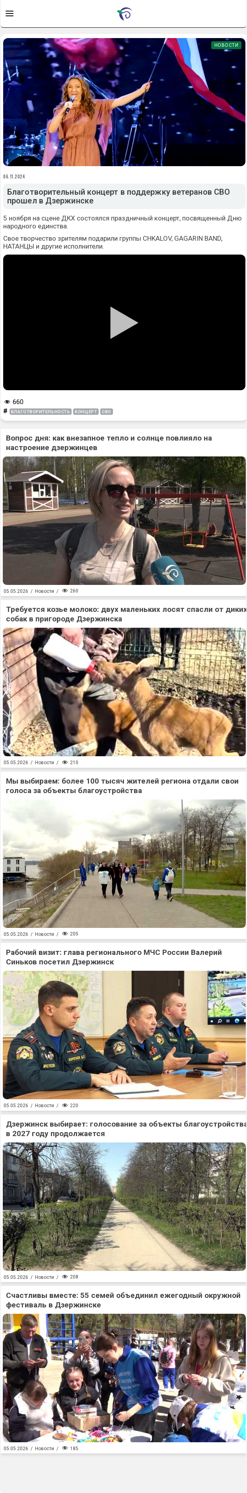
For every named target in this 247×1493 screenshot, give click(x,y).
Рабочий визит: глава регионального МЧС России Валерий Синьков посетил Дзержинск (114, 957)
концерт (86, 411)
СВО (106, 411)
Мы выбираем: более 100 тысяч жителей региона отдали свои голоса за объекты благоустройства (122, 785)
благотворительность (40, 411)
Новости (226, 45)
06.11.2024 (14, 176)
